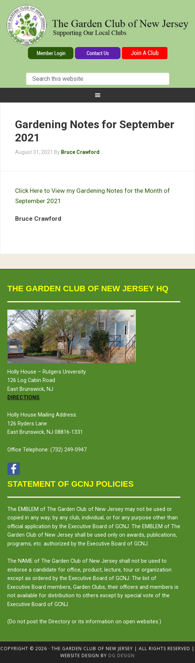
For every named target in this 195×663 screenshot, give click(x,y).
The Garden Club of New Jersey (97, 25)
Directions (23, 397)
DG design (121, 655)
